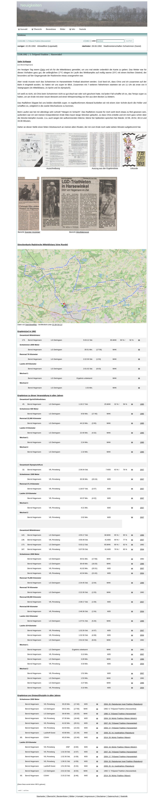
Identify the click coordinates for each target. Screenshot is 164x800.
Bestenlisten (51, 29)
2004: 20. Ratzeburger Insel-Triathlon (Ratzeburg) (123, 704)
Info (72, 29)
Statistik (82, 29)
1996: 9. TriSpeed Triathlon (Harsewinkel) (120, 714)
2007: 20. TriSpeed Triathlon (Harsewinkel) (120, 723)
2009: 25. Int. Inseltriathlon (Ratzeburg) (119, 733)
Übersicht (37, 29)
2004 (142, 549)
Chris (42, 69)
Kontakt (79, 796)
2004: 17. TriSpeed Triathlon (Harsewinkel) (120, 728)
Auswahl (22, 29)
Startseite (40, 796)
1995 (142, 404)
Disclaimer (101, 796)
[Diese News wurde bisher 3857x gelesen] (31, 784)
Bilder (62, 29)
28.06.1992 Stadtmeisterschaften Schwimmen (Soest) (116, 46)
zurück (20, 790)
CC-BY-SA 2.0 (57, 325)
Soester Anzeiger (32, 232)
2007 (142, 470)
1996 (142, 535)
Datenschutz (113, 796)
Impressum (90, 796)
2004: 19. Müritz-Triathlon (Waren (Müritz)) (120, 718)
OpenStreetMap (31, 325)
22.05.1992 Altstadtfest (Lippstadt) (41, 46)
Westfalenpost (82, 232)
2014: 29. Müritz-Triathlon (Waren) (117, 737)
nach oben (26, 790)
